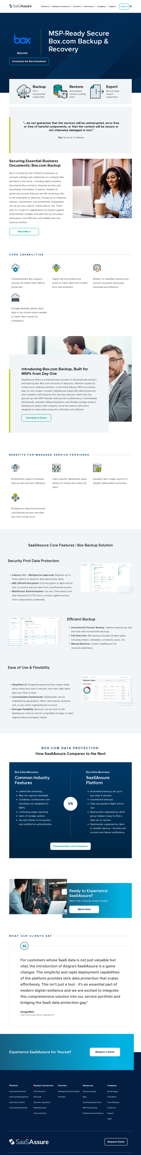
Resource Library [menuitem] (89, 1073)
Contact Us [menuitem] (111, 1089)
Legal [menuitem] (109, 1100)
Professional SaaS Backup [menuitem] (93, 1095)
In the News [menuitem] (112, 1078)
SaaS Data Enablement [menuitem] (18, 1089)
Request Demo (115, 1123)
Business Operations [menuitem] (42, 1084)
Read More (24, 231)
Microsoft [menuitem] (37, 1078)
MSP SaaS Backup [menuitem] (90, 1089)
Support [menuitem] (112, 6)
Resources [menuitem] (89, 6)
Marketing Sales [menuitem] (40, 1089)
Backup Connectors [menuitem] (61, 6)
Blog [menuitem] (84, 1078)
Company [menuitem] (101, 6)
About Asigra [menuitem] (112, 1073)
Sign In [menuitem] (124, 6)
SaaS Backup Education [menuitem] (92, 1084)
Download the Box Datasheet (29, 61)
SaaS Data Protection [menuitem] (17, 1073)
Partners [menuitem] (77, 6)
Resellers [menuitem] (62, 1083)
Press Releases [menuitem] (113, 1084)
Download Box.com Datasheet (70, 827)
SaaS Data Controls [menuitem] (17, 1084)
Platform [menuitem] (45, 6)
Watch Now (84, 890)
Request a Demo (105, 1033)
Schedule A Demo (36, 417)
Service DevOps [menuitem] (40, 1095)
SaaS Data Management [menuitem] (19, 1078)
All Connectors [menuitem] (40, 1073)
